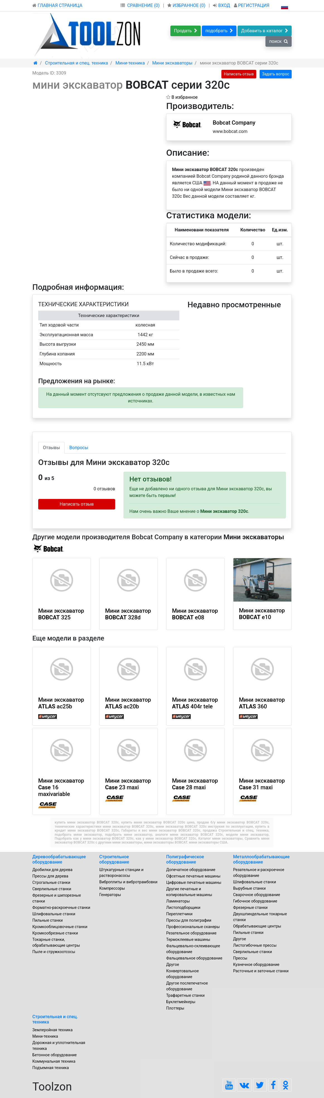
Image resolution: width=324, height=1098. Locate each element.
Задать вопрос (275, 74)
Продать (185, 30)
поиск (278, 41)
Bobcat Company (234, 122)
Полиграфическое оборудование (185, 859)
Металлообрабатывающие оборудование (261, 859)
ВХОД (222, 5)
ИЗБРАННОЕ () (186, 5)
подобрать (219, 30)
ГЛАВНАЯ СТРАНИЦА (57, 5)
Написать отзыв (239, 74)
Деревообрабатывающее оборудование (59, 859)
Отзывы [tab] (51, 447)
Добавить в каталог (264, 30)
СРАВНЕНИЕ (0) (143, 5)
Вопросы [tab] (78, 447)
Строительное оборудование (114, 859)
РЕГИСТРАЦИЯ (251, 5)
